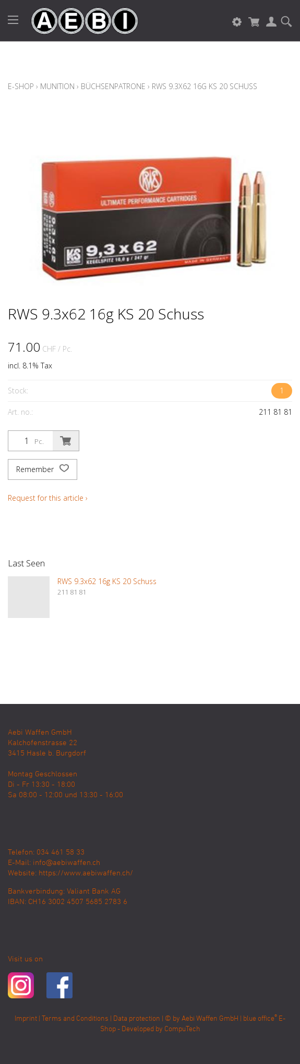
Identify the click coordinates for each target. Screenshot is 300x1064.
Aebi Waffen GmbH (210, 1018)
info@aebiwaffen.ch (66, 863)
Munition (57, 86)
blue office (260, 1018)
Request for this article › (48, 498)
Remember (42, 469)
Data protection (136, 1018)
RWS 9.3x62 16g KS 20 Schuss (204, 86)
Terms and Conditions (75, 1018)
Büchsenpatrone (113, 86)
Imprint (26, 1018)
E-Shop (21, 86)
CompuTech (182, 1029)
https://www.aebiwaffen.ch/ (86, 873)
